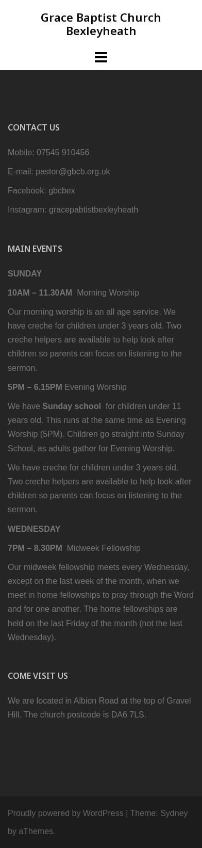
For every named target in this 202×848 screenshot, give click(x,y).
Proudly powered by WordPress (66, 813)
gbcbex (61, 190)
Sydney (174, 813)
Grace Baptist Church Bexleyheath (101, 23)
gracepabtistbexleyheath (93, 209)
